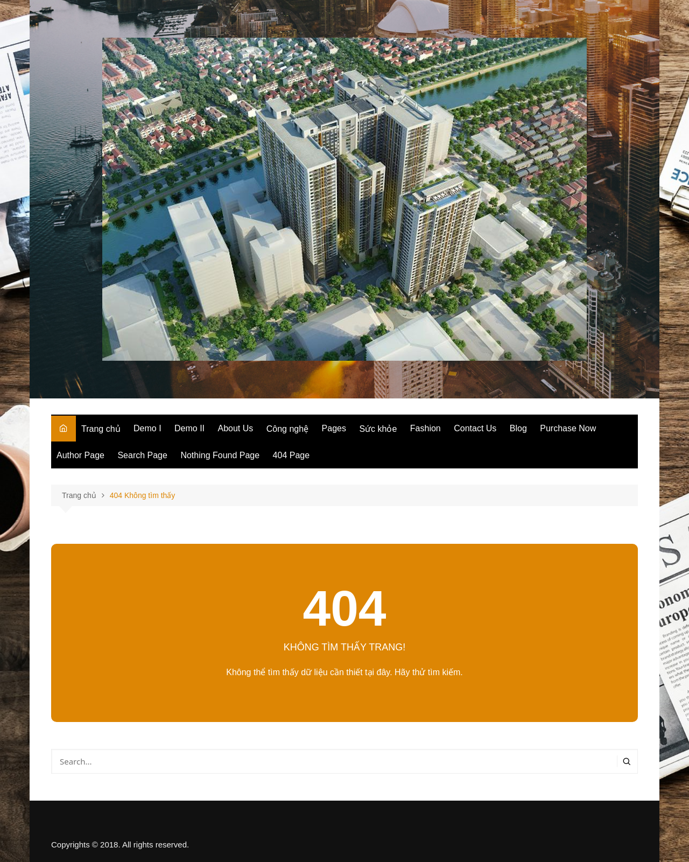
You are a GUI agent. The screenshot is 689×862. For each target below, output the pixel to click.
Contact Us (475, 428)
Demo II (189, 428)
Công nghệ (287, 428)
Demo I (147, 428)
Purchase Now (568, 428)
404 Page (291, 455)
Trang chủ (101, 428)
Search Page (142, 455)
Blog (518, 428)
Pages (334, 428)
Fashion (425, 428)
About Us (236, 428)
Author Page (80, 455)
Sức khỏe (378, 428)
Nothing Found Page (219, 455)
